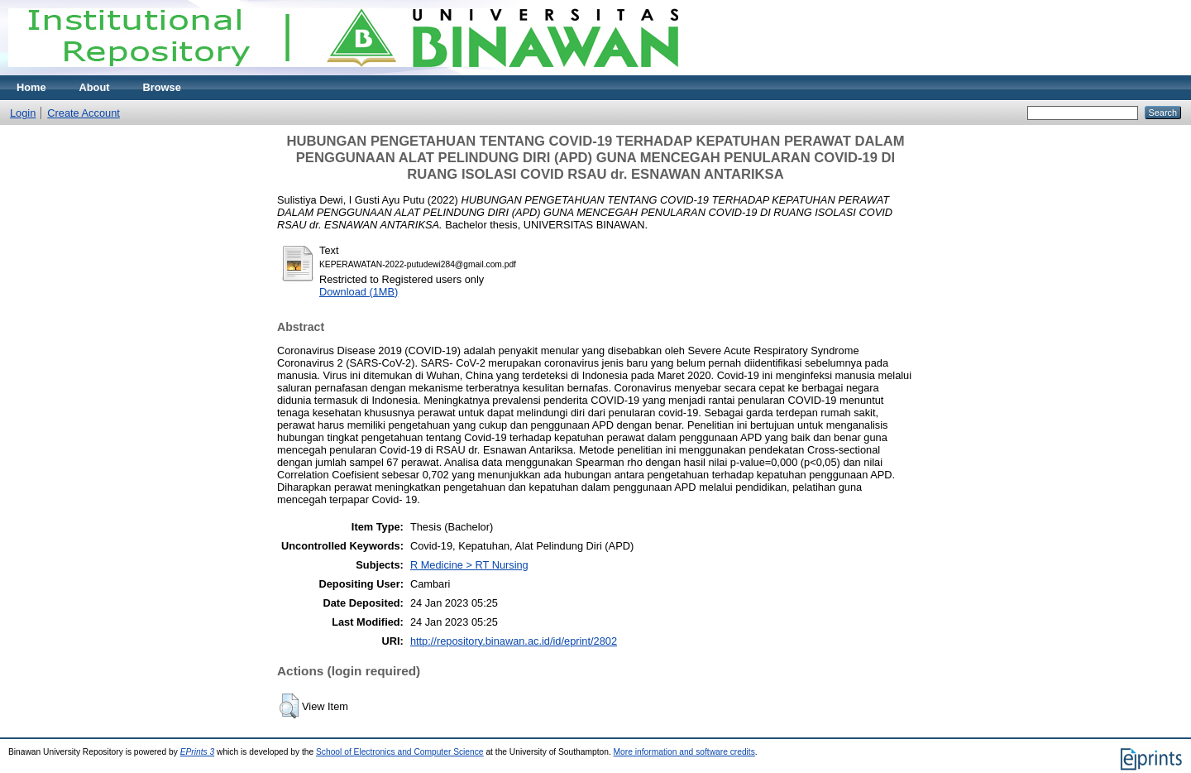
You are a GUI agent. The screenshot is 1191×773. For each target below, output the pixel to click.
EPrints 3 (197, 751)
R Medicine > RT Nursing (469, 565)
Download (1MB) (358, 292)
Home (31, 87)
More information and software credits (684, 751)
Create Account (83, 113)
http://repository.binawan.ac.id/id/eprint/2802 (513, 641)
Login (23, 113)
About (94, 87)
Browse (162, 87)
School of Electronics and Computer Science (400, 751)
